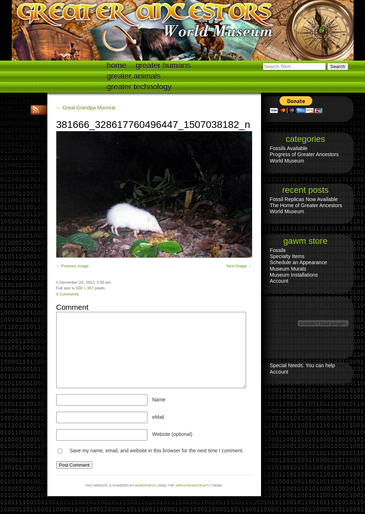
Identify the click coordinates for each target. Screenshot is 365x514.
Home (116, 65)
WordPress (145, 485)
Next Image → (239, 266)
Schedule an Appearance (298, 262)
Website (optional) (172, 434)
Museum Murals (288, 269)
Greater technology (139, 86)
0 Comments (67, 294)
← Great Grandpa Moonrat (86, 107)
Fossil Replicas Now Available (304, 199)
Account (279, 281)
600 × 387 (85, 288)
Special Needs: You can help (302, 365)
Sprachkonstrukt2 (192, 485)
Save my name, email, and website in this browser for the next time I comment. (156, 450)
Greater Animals (134, 76)
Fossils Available (289, 148)
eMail (158, 417)
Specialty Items (287, 256)
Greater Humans (163, 65)
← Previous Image (72, 266)
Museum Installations (294, 275)
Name (159, 399)
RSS (36, 110)
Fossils (278, 250)
